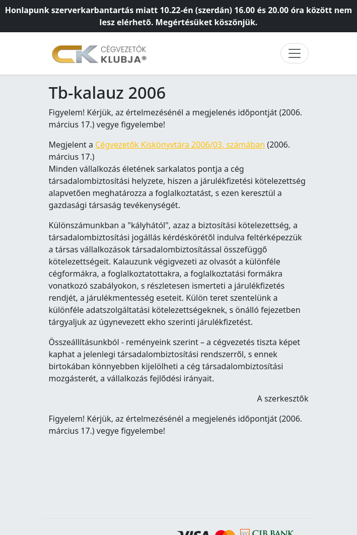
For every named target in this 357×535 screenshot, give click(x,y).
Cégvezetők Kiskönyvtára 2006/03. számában (180, 144)
